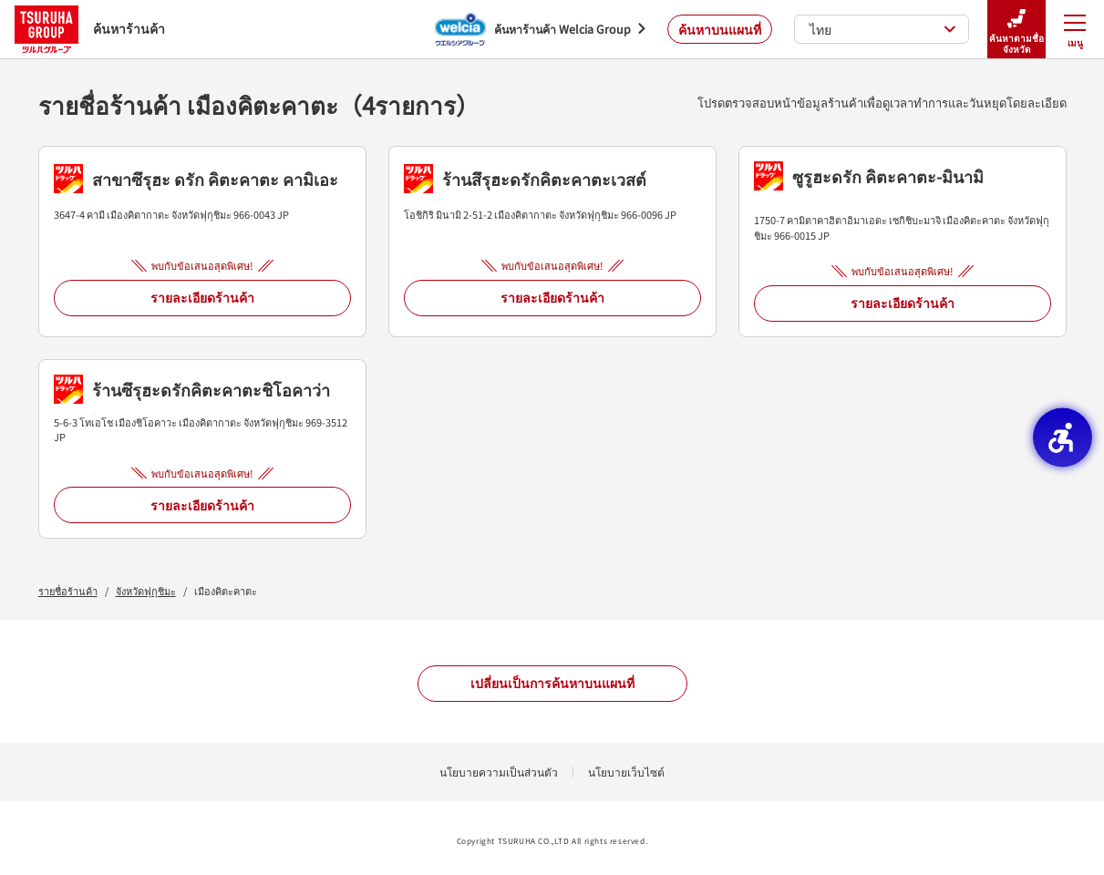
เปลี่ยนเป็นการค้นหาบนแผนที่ (552, 683)
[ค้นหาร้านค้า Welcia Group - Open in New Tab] (540, 29)
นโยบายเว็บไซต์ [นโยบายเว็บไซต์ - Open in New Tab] (626, 771)
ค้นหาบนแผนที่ (719, 29)
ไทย (883, 29)
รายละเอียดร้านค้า (202, 297)
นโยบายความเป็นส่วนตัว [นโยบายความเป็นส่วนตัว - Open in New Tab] (498, 771)
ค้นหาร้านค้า (90, 28)
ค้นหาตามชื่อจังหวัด (1016, 30)
